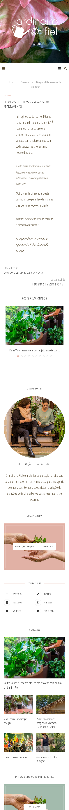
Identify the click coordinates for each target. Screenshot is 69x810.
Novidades (25, 82)
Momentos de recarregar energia (15, 721)
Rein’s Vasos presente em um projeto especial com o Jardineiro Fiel (33, 685)
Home (11, 82)
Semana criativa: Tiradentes (16, 757)
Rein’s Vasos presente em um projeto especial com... (34, 350)
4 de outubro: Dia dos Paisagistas (46, 759)
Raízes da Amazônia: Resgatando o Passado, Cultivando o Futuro (46, 723)
